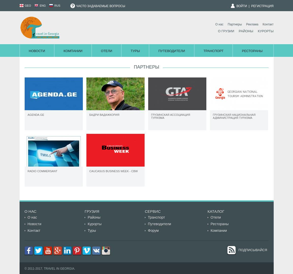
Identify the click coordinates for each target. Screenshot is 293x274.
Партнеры (235, 24)
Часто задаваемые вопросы (97, 6)
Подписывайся (253, 250)
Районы (246, 31)
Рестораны (252, 51)
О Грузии (226, 31)
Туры (135, 51)
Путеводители (171, 51)
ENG (40, 5)
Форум (153, 231)
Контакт (268, 24)
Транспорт (214, 51)
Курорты (265, 31)
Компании (73, 51)
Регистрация (262, 6)
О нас (219, 24)
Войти (241, 6)
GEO (25, 5)
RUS (54, 5)
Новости (37, 51)
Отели (106, 51)
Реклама (252, 24)
